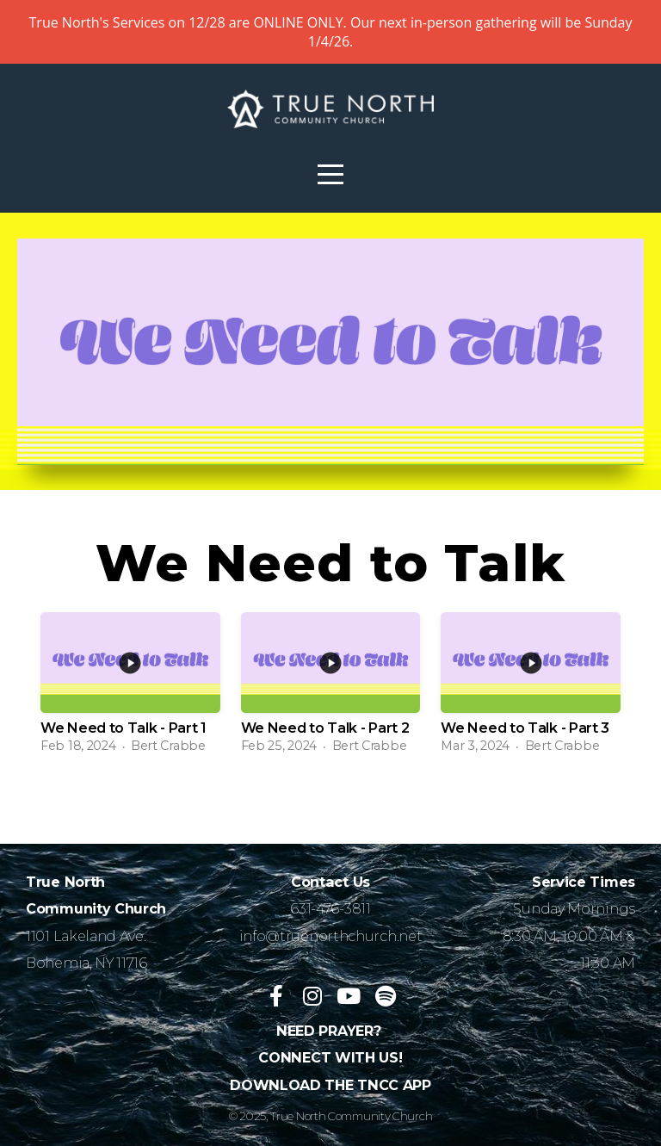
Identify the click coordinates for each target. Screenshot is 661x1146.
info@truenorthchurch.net (331, 936)
